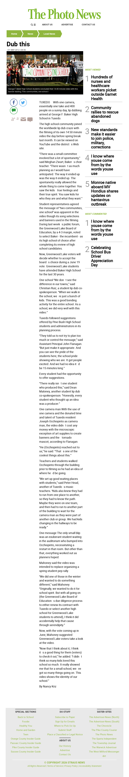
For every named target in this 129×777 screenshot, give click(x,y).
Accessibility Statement (90, 765)
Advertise (67, 24)
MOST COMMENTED (96, 213)
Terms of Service (55, 765)
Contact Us (88, 24)
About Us (47, 24)
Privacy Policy (71, 765)
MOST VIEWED (92, 69)
